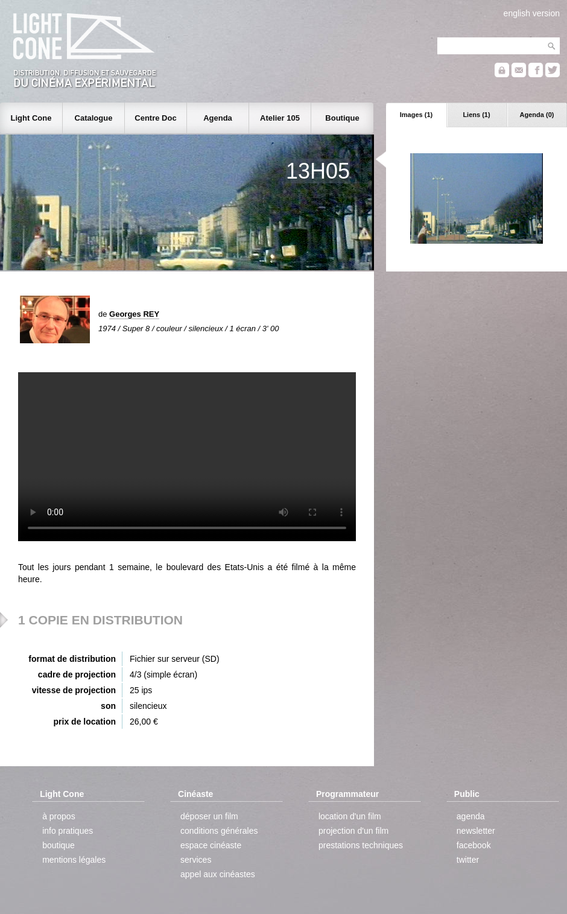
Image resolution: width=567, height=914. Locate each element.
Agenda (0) (537, 114)
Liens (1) (476, 114)
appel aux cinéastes (217, 874)
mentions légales (74, 860)
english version (532, 13)
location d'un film (349, 816)
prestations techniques (360, 845)
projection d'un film (353, 831)
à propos (58, 816)
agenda (471, 816)
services (195, 860)
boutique (58, 845)
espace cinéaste (210, 845)
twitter (468, 860)
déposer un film (209, 816)
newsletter (476, 831)
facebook (474, 845)
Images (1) (416, 114)
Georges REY (134, 314)
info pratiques (67, 831)
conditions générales (219, 831)
